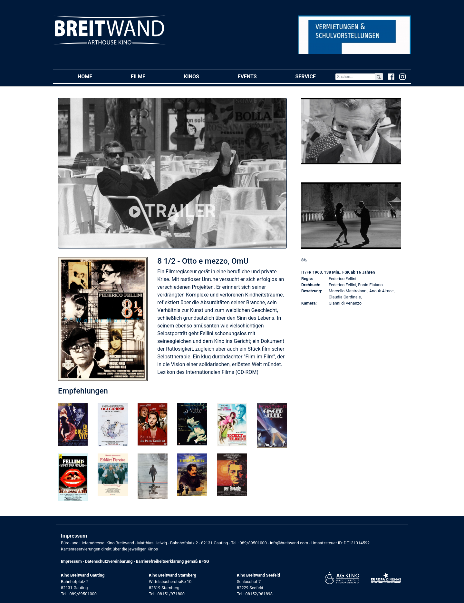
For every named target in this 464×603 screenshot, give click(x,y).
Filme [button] (148, 76)
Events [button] (257, 76)
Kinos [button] (201, 76)
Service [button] (315, 76)
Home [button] (94, 76)
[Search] (355, 76)
